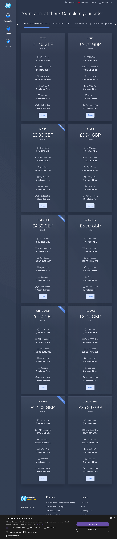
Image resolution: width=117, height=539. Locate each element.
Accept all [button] (93, 524)
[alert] (58, 527)
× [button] (114, 518)
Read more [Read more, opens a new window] (40, 524)
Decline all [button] (92, 530)
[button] (40, 536)
